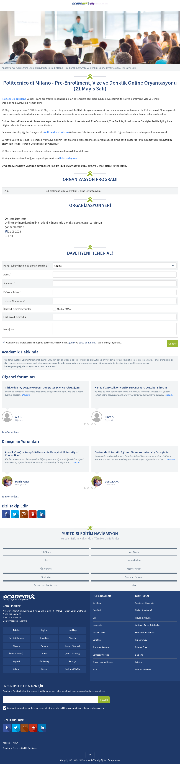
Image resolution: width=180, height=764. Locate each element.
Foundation (134, 560)
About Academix (143, 669)
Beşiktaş (44, 630)
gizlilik (71, 342)
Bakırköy (44, 638)
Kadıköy (73, 630)
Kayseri (16, 661)
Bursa (44, 653)
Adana (16, 669)
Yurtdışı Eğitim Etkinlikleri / (27, 67)
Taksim (16, 630)
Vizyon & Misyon (143, 617)
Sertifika (46, 577)
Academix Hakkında (144, 602)
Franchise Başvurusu (145, 632)
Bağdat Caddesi (16, 638)
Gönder (172, 343)
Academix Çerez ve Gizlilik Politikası (20, 748)
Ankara (44, 645)
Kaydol (104, 700)
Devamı (26, 394)
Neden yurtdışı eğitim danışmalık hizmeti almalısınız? (31, 366)
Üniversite (46, 568)
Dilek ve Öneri (141, 647)
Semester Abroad (101, 654)
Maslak (16, 645)
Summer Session (134, 577)
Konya (44, 669)
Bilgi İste (139, 654)
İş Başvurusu (141, 639)
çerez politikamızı (88, 342)
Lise (46, 560)
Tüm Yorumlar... (10, 432)
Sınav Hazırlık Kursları (46, 585)
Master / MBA (64, 309)
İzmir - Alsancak (72, 645)
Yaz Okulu (134, 552)
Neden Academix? (143, 610)
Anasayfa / (7, 67)
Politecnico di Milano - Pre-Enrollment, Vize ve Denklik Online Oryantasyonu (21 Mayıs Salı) (88, 67)
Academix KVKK (10, 742)
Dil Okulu (46, 552)
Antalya (72, 661)
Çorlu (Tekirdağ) (72, 653)
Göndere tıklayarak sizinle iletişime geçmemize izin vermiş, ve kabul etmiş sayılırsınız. (64, 342)
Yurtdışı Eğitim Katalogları (147, 625)
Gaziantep (44, 661)
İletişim (138, 662)
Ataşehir (73, 638)
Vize (134, 585)
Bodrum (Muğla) (73, 669)
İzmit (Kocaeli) (16, 653)
